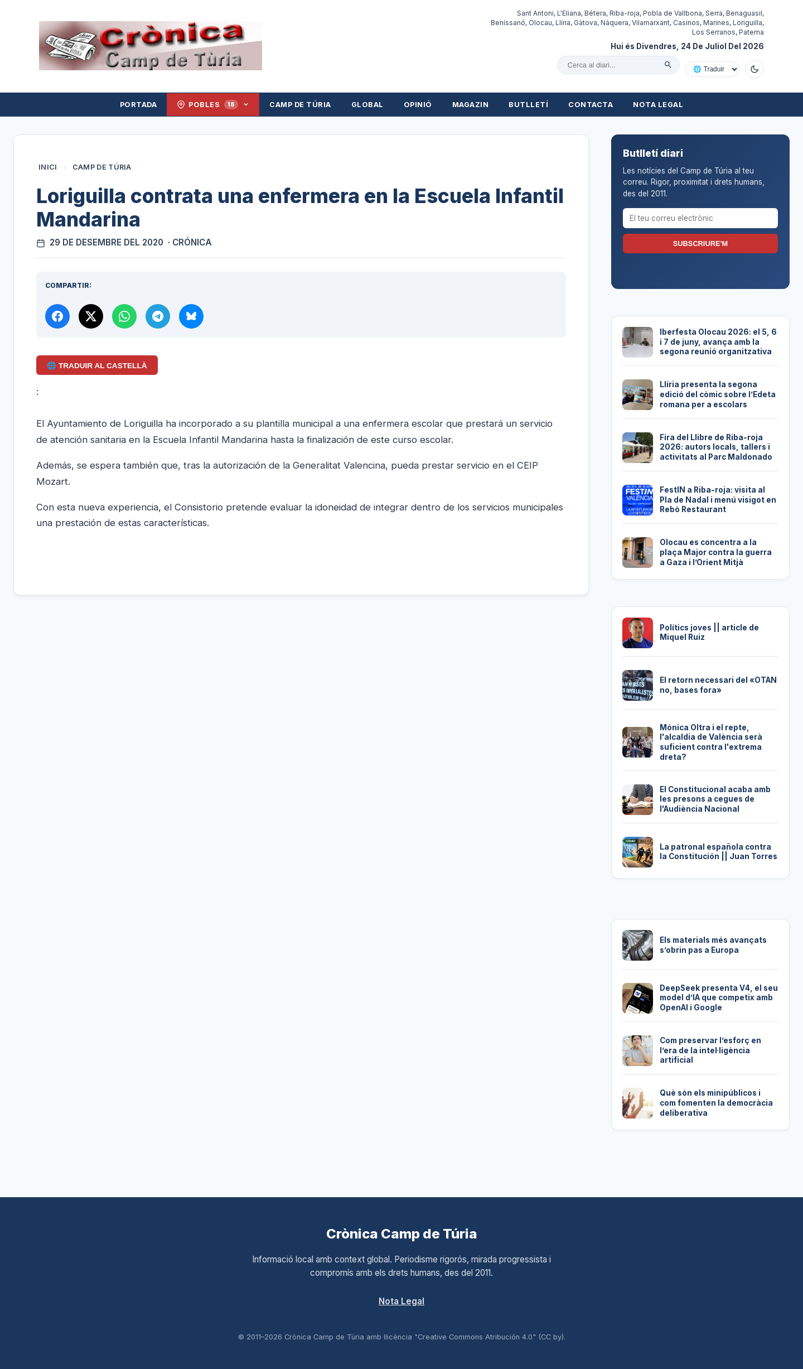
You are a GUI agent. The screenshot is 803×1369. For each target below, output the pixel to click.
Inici (47, 167)
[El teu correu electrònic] (700, 218)
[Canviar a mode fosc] (754, 69)
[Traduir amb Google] (712, 69)
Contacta (590, 104)
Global (367, 104)
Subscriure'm (700, 243)
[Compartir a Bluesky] (191, 316)
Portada (138, 104)
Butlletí (528, 104)
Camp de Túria (300, 104)
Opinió (418, 104)
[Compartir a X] (91, 316)
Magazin (470, 104)
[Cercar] (668, 64)
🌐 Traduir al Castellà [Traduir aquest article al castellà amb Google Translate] (97, 365)
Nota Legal (658, 104)
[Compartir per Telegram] (158, 316)
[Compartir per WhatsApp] (124, 316)
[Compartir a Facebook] (57, 316)
